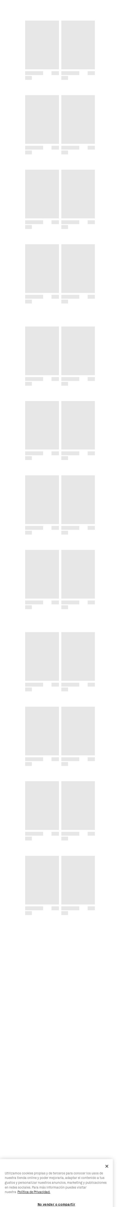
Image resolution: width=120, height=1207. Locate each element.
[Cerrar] (107, 1180)
